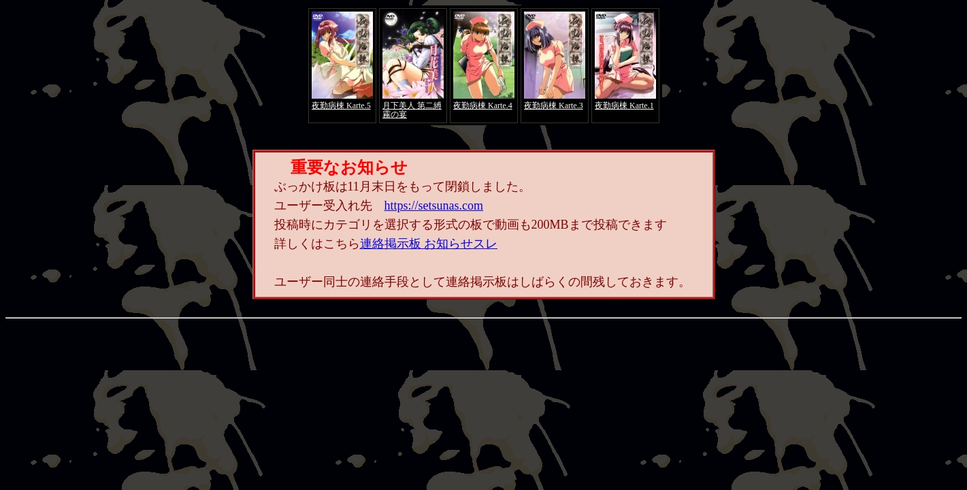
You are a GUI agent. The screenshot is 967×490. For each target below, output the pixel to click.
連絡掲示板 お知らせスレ (429, 243)
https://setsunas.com (434, 205)
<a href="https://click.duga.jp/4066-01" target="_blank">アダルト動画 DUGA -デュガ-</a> (484, 65)
